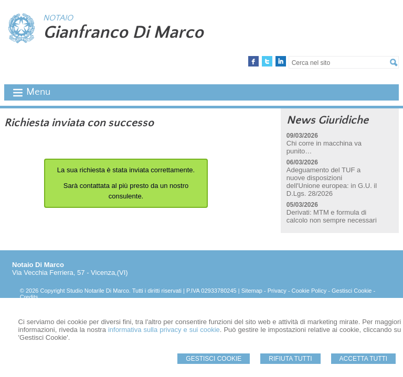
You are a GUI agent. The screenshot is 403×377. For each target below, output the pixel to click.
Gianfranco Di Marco (123, 32)
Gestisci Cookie (213, 358)
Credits (29, 297)
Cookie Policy (309, 290)
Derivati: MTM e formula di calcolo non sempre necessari (332, 216)
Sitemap (251, 290)
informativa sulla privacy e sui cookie (164, 330)
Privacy (277, 290)
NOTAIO (58, 18)
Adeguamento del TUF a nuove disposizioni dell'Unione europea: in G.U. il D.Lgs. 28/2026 (332, 181)
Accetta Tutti (364, 358)
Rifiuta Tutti (290, 358)
